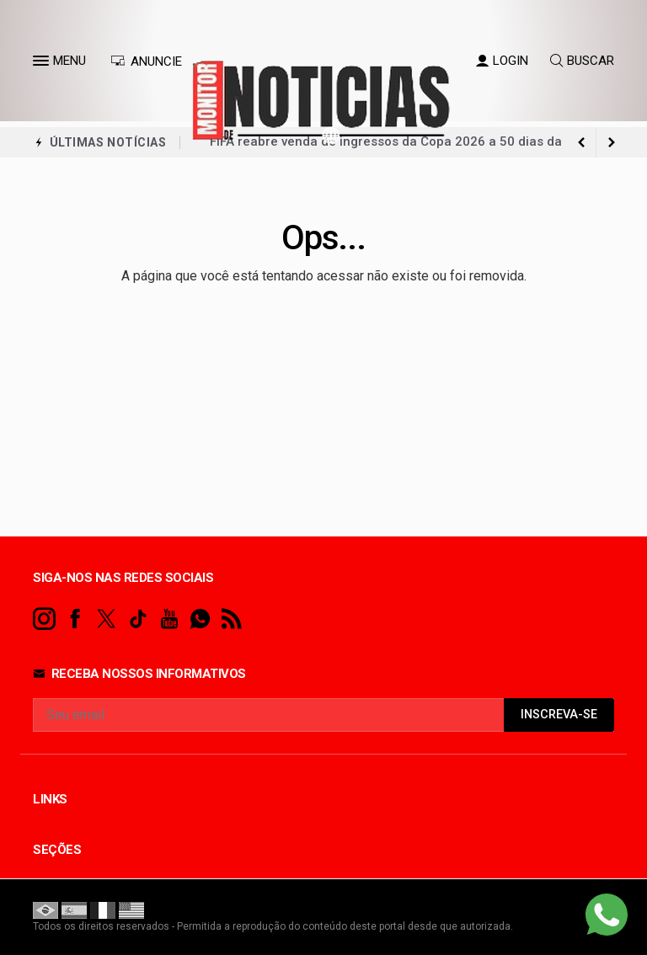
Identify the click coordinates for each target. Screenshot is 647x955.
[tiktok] (137, 619)
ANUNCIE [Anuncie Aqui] (146, 61)
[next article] (581, 142)
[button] (43, 64)
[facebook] (75, 619)
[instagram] (44, 619)
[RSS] (231, 619)
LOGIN (502, 60)
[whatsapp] (200, 619)
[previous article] (611, 142)
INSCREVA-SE (559, 714)
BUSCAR (582, 60)
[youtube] (169, 619)
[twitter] (106, 619)
